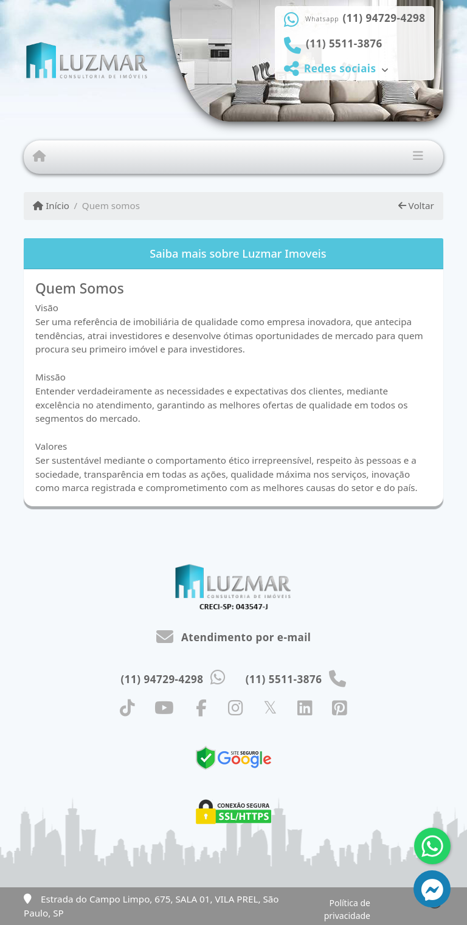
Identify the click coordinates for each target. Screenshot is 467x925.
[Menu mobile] (39, 156)
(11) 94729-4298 (384, 18)
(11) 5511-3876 (344, 43)
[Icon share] (127, 707)
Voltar (416, 205)
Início (51, 205)
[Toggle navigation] (418, 156)
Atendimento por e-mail (233, 637)
